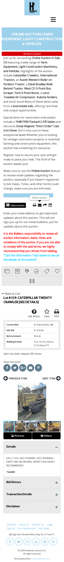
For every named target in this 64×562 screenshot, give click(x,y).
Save (46, 313)
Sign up (11, 528)
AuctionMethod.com (40, 558)
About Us (24, 524)
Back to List (11, 293)
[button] (6, 401)
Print (56, 313)
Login (50, 524)
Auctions (11, 524)
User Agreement (26, 528)
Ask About (34, 313)
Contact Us (38, 524)
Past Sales (43, 528)
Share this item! (11, 362)
